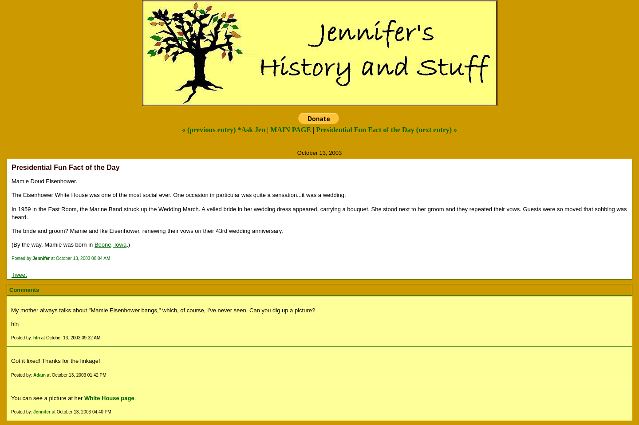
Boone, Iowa (110, 244)
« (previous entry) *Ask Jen (223, 130)
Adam (39, 375)
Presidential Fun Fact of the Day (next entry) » (386, 130)
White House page (109, 398)
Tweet (19, 275)
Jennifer (42, 411)
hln (36, 337)
